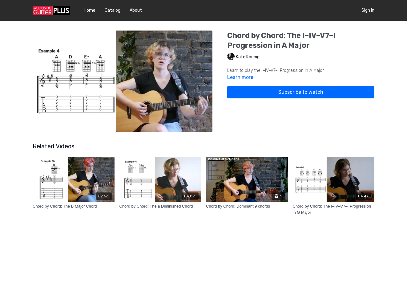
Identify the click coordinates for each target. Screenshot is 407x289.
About (136, 10)
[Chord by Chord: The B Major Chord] (74, 206)
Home (89, 10)
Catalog (112, 10)
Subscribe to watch (300, 92)
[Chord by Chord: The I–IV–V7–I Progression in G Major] (334, 209)
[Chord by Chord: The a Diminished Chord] (160, 206)
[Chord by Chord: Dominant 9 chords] (247, 206)
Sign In (367, 10)
